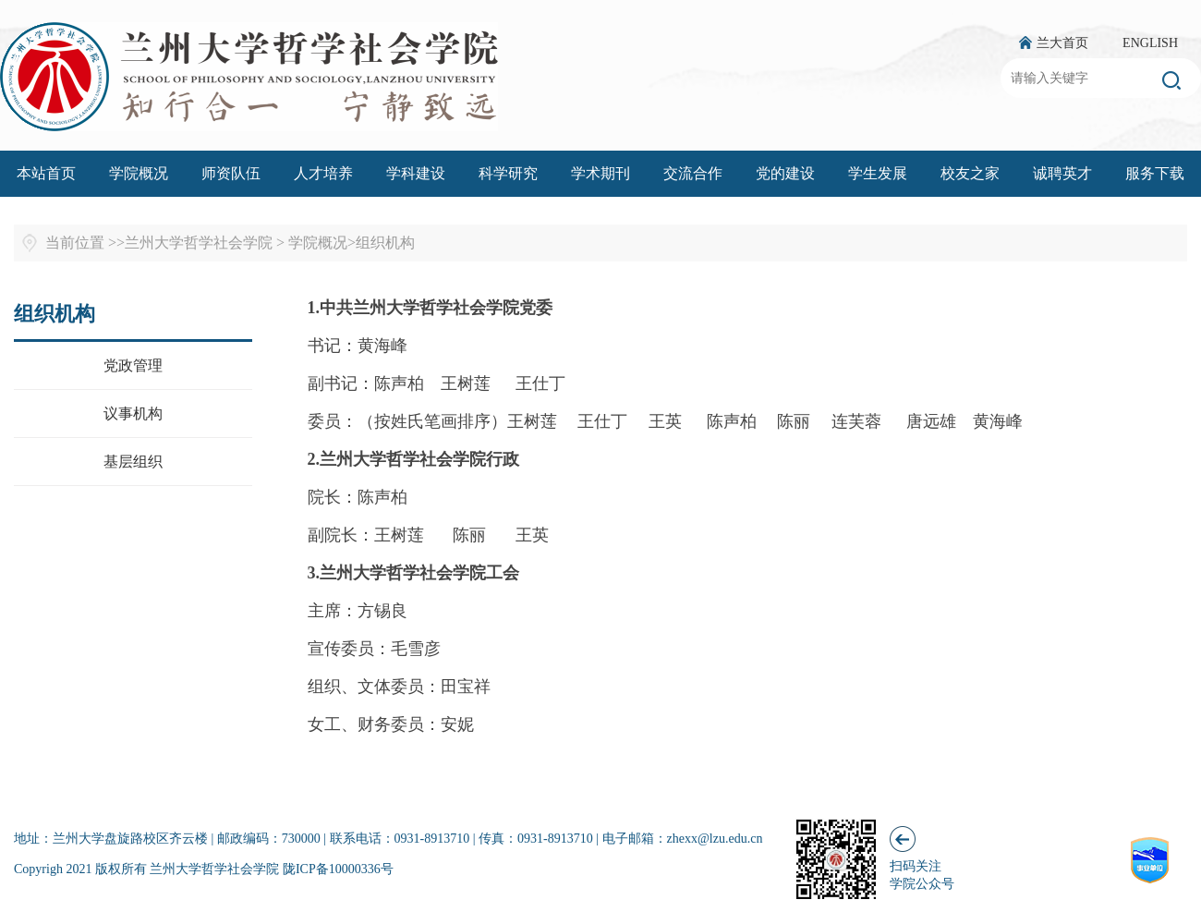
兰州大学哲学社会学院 (199, 242)
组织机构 (385, 242)
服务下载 (1154, 173)
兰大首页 (1062, 43)
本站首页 (46, 173)
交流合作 (692, 173)
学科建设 (415, 173)
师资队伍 (231, 173)
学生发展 (877, 173)
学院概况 (138, 173)
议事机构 (133, 413)
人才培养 (323, 173)
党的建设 (785, 173)
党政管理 (133, 365)
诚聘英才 (1062, 173)
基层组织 (133, 461)
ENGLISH (1150, 43)
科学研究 (508, 173)
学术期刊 (600, 173)
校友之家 (970, 173)
